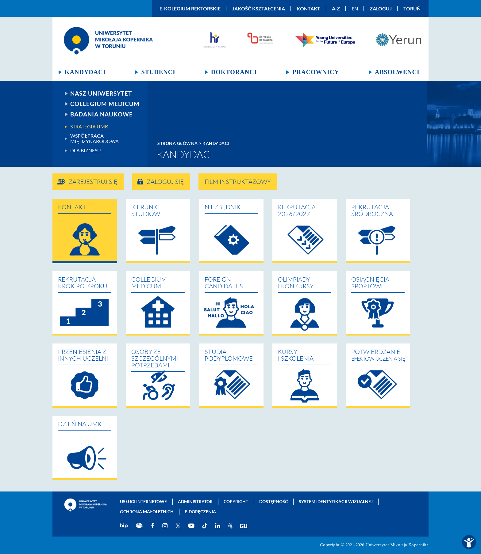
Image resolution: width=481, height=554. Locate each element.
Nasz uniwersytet (101, 93)
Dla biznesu (85, 150)
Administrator (195, 501)
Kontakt (308, 8)
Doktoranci (234, 72)
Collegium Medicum (105, 104)
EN (355, 8)
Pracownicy (315, 72)
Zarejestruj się (93, 182)
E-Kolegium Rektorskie (190, 8)
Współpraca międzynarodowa (94, 138)
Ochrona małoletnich (147, 511)
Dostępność (273, 501)
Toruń (412, 8)
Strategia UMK (89, 126)
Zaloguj (381, 8)
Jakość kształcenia (258, 8)
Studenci (158, 72)
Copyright (236, 501)
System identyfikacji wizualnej (336, 501)
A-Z (336, 8)
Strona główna (177, 143)
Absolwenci (397, 72)
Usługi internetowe (143, 501)
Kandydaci (85, 72)
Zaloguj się (165, 182)
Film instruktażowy (238, 182)
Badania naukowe (101, 114)
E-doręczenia (200, 511)
